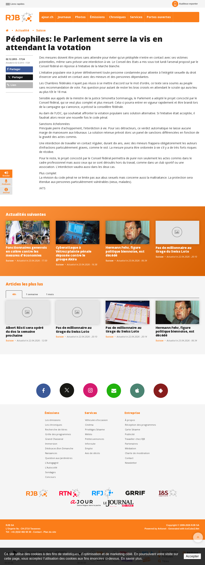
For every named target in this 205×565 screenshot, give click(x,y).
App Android (161, 390)
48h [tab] (14, 294)
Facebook (43, 390)
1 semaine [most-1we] (32, 294)
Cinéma (89, 424)
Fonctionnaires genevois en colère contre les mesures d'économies (26, 251)
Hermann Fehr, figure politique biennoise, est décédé (125, 251)
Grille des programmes (58, 434)
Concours (50, 477)
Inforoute (90, 443)
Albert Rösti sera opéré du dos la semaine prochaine (24, 331)
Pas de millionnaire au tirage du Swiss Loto (173, 249)
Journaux (64, 17)
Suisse (41, 30)
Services (136, 17)
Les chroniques (53, 424)
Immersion (51, 443)
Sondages (50, 472)
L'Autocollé (51, 467)
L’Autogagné (51, 462)
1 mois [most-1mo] (50, 294)
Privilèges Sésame (95, 429)
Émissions (97, 17)
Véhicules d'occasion (96, 420)
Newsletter (131, 462)
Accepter (192, 556)
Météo (88, 434)
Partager (13, 69)
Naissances (51, 453)
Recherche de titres (56, 429)
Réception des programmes (140, 424)
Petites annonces (94, 439)
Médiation (130, 448)
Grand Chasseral (54, 439)
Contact (129, 458)
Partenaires (131, 443)
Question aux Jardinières (58, 458)
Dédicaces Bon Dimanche (59, 448)
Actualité (22, 30)
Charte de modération (137, 453)
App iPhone (137, 390)
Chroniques (117, 17)
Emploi (89, 448)
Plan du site (49, 532)
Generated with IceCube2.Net (183, 528)
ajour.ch (47, 17)
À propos (130, 420)
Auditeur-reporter (185, 4)
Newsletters (114, 390)
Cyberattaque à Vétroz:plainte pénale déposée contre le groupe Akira (73, 253)
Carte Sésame (132, 429)
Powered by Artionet (155, 528)
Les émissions (52, 420)
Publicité (130, 434)
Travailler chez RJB (135, 439)
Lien (11, 85)
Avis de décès (92, 453)
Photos (80, 17)
